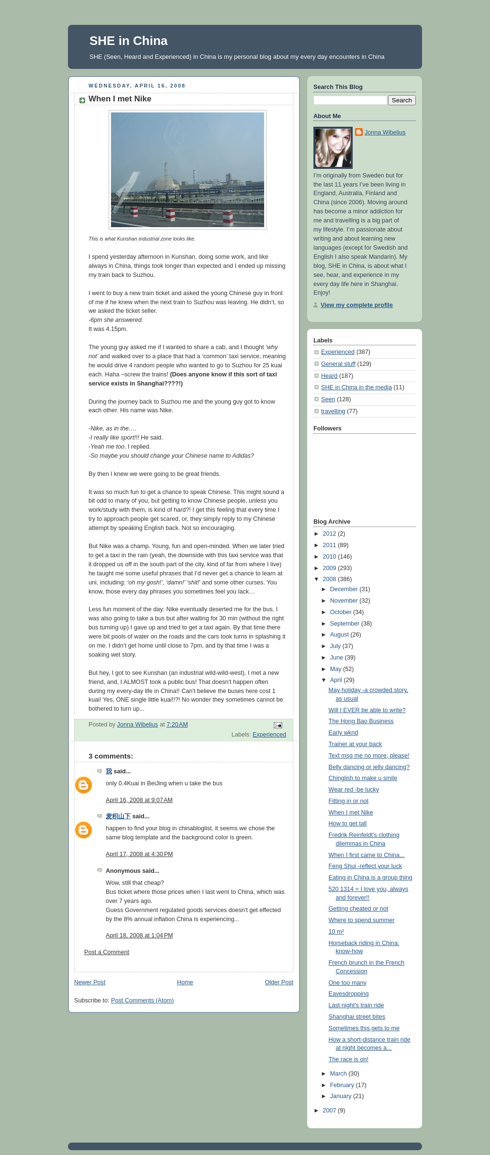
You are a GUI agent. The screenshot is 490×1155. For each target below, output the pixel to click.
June (337, 657)
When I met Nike (351, 812)
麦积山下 (118, 816)
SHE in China (128, 40)
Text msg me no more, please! (369, 755)
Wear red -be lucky (354, 789)
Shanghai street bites (357, 1016)
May (336, 669)
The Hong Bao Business (361, 721)
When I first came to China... (367, 855)
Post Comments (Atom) (142, 1000)
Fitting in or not (348, 801)
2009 (330, 568)
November (345, 600)
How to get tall (348, 823)
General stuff (338, 364)
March (339, 1073)
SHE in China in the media (356, 387)
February (343, 1085)
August (340, 634)
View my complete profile (357, 305)
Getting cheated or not (359, 908)
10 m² (336, 931)
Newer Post (89, 982)
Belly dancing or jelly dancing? (369, 767)
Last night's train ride (356, 1005)
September (345, 623)
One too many (348, 982)
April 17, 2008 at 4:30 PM (139, 854)
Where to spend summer (362, 920)
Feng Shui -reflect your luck (365, 866)
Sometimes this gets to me (364, 1028)
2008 (330, 579)
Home (185, 982)
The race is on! (348, 1059)
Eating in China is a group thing (370, 877)
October (341, 612)
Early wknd (343, 732)
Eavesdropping (349, 993)
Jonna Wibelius (385, 132)
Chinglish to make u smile (363, 778)
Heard (329, 376)
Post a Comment (106, 952)
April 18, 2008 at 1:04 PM (139, 935)
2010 (330, 556)
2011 (330, 545)
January (341, 1096)
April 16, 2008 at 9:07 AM (139, 800)
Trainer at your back (355, 744)
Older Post (279, 982)
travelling (333, 411)
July (336, 646)
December (345, 589)
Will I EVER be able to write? (367, 710)
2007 (330, 1110)
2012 (330, 533)
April (337, 680)
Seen (328, 399)
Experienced (269, 734)
